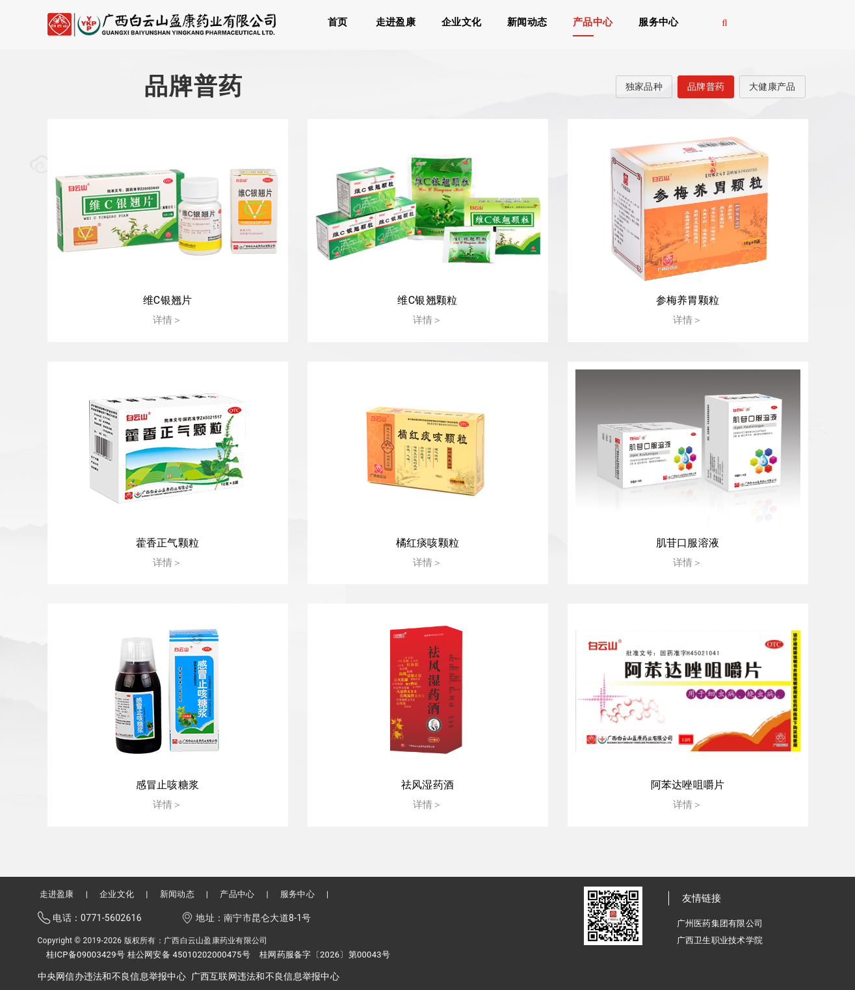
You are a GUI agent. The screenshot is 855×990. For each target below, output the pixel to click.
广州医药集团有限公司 (720, 923)
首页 (338, 21)
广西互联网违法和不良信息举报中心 (265, 976)
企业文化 (461, 21)
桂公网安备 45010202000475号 (188, 954)
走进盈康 (395, 21)
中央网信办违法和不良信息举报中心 (112, 976)
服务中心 (658, 21)
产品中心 (592, 21)
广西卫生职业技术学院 (720, 940)
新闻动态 (527, 21)
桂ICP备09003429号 (85, 954)
